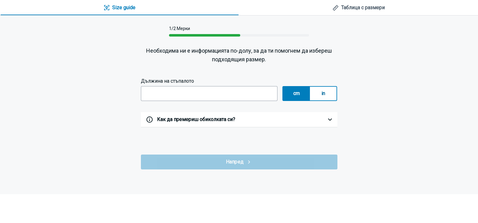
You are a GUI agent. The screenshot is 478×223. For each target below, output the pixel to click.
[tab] (120, 8)
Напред (239, 162)
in (323, 93)
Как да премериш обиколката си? (196, 119)
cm (296, 93)
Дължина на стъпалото (167, 81)
